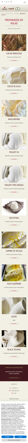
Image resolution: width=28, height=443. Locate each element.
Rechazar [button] (7, 436)
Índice (2, 13)
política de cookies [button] (17, 409)
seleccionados (4, 412)
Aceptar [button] (20, 436)
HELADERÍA (16, 13)
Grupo (15, 393)
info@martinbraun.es (15, 390)
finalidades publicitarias (6, 419)
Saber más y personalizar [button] (14, 440)
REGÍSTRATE (14, 377)
